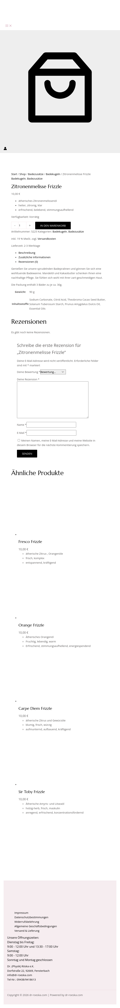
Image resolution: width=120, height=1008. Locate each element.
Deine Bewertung (28, 372)
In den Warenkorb (53, 225)
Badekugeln (53, 174)
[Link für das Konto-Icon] (5, 149)
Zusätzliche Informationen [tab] (34, 257)
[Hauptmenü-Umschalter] (8, 25)
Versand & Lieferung (26, 930)
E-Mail (22, 433)
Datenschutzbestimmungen (31, 917)
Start (14, 174)
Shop (22, 174)
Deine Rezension (28, 379)
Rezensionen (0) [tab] (28, 261)
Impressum (21, 912)
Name (22, 424)
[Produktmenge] (22, 225)
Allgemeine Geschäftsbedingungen (35, 926)
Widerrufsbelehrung (26, 921)
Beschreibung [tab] (26, 252)
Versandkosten (47, 238)
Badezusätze (35, 174)
